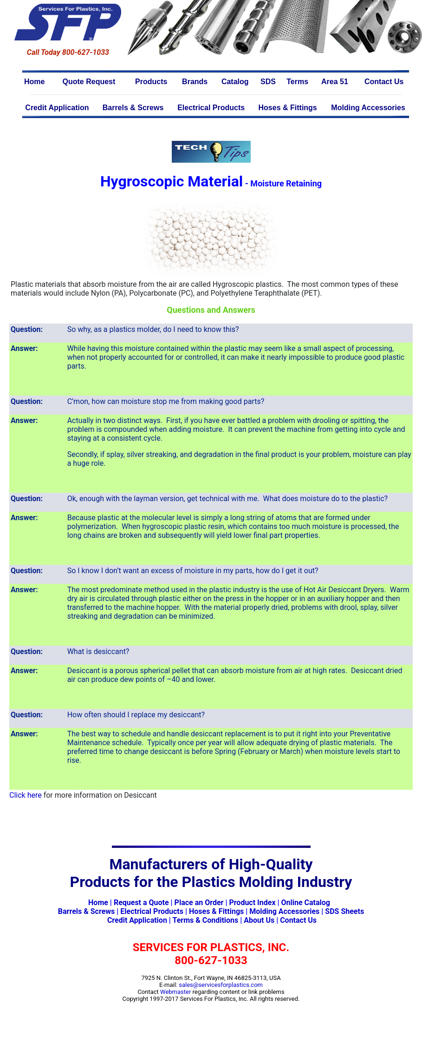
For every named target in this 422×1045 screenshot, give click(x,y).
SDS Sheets (344, 911)
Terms (297, 82)
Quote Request (89, 82)
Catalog (235, 82)
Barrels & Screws (133, 108)
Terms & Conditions (205, 920)
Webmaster (175, 991)
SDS (268, 82)
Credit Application (57, 108)
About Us (259, 920)
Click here (25, 795)
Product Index (252, 902)
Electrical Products (211, 108)
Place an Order (199, 902)
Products (151, 82)
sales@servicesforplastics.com (221, 984)
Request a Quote (141, 902)
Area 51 (334, 82)
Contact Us (383, 82)
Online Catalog (305, 902)
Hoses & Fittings (288, 108)
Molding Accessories (368, 108)
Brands (195, 82)
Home (34, 82)
